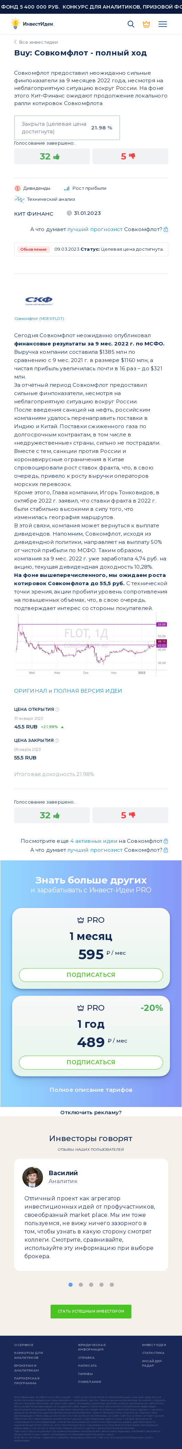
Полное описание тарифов (91, 1090)
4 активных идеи (94, 841)
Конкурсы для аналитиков (28, 1355)
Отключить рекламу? (91, 1112)
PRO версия (146, 24)
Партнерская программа (27, 1380)
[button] (70, 1285)
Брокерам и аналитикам (26, 1368)
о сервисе (24, 1345)
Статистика (153, 1353)
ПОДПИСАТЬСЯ (90, 975)
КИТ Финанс (34, 213)
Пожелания (89, 1382)
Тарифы (85, 1374)
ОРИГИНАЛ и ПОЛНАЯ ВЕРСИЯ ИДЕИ (68, 690)
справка (86, 1357)
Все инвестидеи (38, 42)
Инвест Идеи (154, 1345)
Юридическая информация (92, 1347)
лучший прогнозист (94, 229)
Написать (87, 1365)
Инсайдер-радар (152, 1363)
